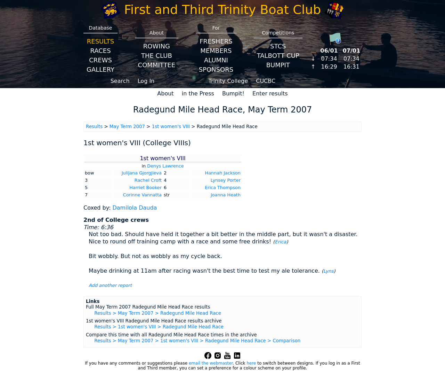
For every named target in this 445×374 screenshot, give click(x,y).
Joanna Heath (226, 194)
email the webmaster (211, 363)
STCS (278, 46)
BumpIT (278, 65)
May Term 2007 (127, 126)
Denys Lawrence (165, 166)
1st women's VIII (171, 126)
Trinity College (228, 81)
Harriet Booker (145, 187)
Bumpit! (233, 93)
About (165, 93)
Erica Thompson (223, 187)
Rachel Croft (148, 180)
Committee (157, 65)
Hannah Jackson (223, 173)
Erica (280, 241)
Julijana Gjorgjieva (142, 173)
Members (216, 50)
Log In (146, 81)
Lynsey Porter (226, 180)
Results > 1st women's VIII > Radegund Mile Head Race (159, 326)
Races (100, 50)
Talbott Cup (278, 55)
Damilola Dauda (134, 207)
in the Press (198, 93)
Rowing (156, 46)
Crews (100, 60)
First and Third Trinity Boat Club (222, 9)
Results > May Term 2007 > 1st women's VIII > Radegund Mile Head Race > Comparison (197, 340)
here (251, 363)
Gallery (100, 69)
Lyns (328, 271)
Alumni (216, 60)
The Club (156, 55)
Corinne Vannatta (142, 194)
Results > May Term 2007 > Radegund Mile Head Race (157, 313)
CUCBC (265, 81)
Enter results (270, 93)
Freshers (216, 41)
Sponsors (216, 69)
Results (100, 41)
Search (120, 81)
